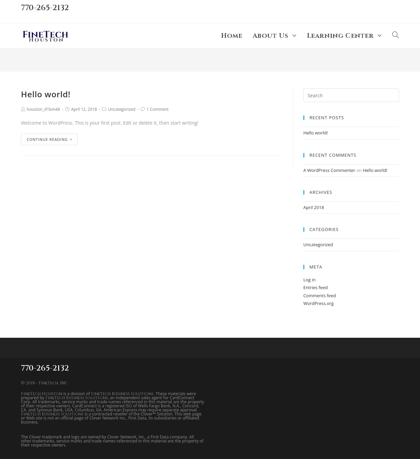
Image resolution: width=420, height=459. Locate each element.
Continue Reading (49, 139)
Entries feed (315, 287)
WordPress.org (318, 303)
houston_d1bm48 (43, 109)
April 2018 (313, 207)
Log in (309, 280)
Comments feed (319, 295)
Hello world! (45, 94)
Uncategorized (121, 109)
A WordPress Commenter (329, 170)
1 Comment (157, 109)
